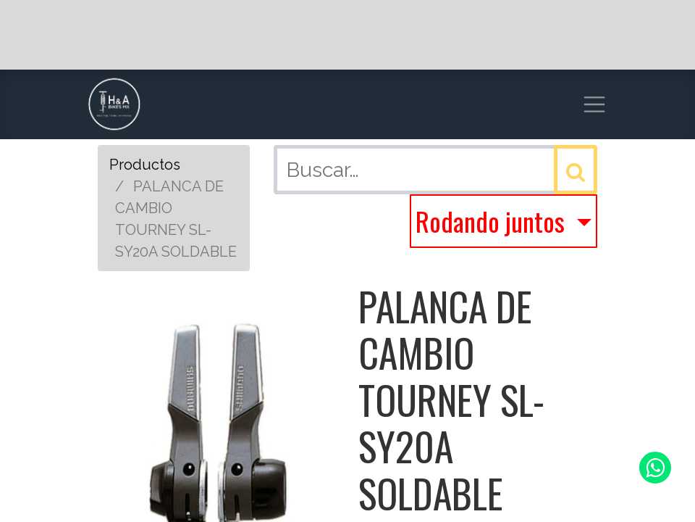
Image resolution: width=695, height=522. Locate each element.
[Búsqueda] (575, 169)
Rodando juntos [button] (493, 221)
